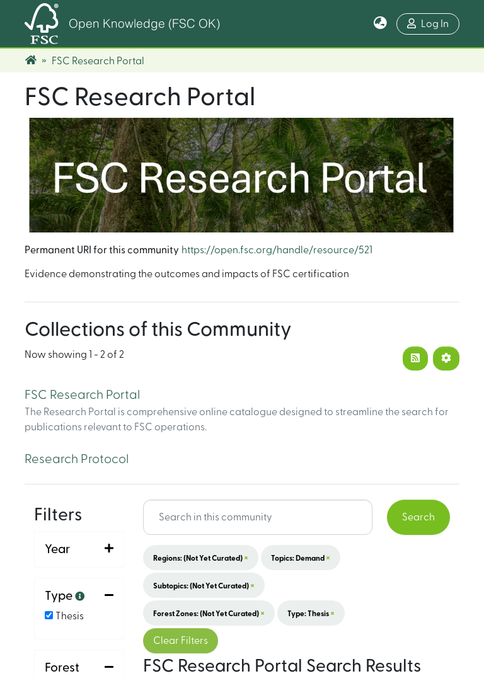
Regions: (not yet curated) (200, 558)
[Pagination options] (446, 358)
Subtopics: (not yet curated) (204, 585)
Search (418, 517)
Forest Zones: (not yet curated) (209, 613)
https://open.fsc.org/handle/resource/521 (277, 250)
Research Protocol (77, 459)
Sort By (64, 610)
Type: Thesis (311, 613)
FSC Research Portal (82, 395)
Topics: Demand (300, 558)
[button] (380, 24)
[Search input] (258, 517)
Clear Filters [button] (180, 641)
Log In (428, 23)
